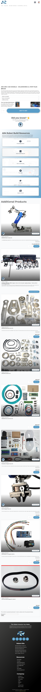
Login (19, 680)
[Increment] (4, 111)
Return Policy (20, 686)
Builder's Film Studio (22, 690)
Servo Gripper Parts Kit (19, 653)
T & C (19, 683)
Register (19, 682)
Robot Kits (6, 5)
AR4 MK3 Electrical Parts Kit (20, 650)
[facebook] (20, 639)
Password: (9, 614)
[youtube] (13, 639)
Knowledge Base (20, 665)
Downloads (19, 659)
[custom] (23, 639)
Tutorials (18, 661)
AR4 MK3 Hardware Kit (19, 648)
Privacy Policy (20, 685)
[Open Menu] (35, 2)
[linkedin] (17, 639)
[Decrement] (2, 111)
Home (2, 5)
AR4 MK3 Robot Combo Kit (20, 645)
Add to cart (23, 111)
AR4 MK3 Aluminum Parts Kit (20, 647)
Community (20, 679)
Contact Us (20, 676)
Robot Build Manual (20, 662)
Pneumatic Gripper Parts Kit (20, 651)
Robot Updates (20, 677)
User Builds (19, 668)
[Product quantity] (3, 111)
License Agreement (20, 669)
